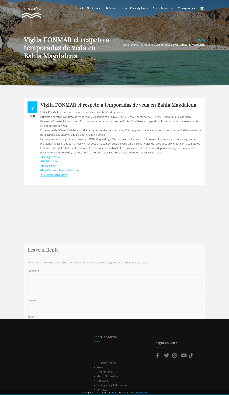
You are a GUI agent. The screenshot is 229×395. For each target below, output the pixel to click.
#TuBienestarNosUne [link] (53, 175)
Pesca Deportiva (164, 8)
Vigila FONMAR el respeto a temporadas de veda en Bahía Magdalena (163, 44)
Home (201, 39)
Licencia (79, 8)
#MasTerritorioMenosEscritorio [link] (59, 170)
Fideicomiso (95, 8)
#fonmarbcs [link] (47, 166)
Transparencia (188, 8)
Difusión (112, 8)
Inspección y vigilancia (135, 8)
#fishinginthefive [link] (50, 157)
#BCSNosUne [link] (48, 161)
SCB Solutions (140, 392)
